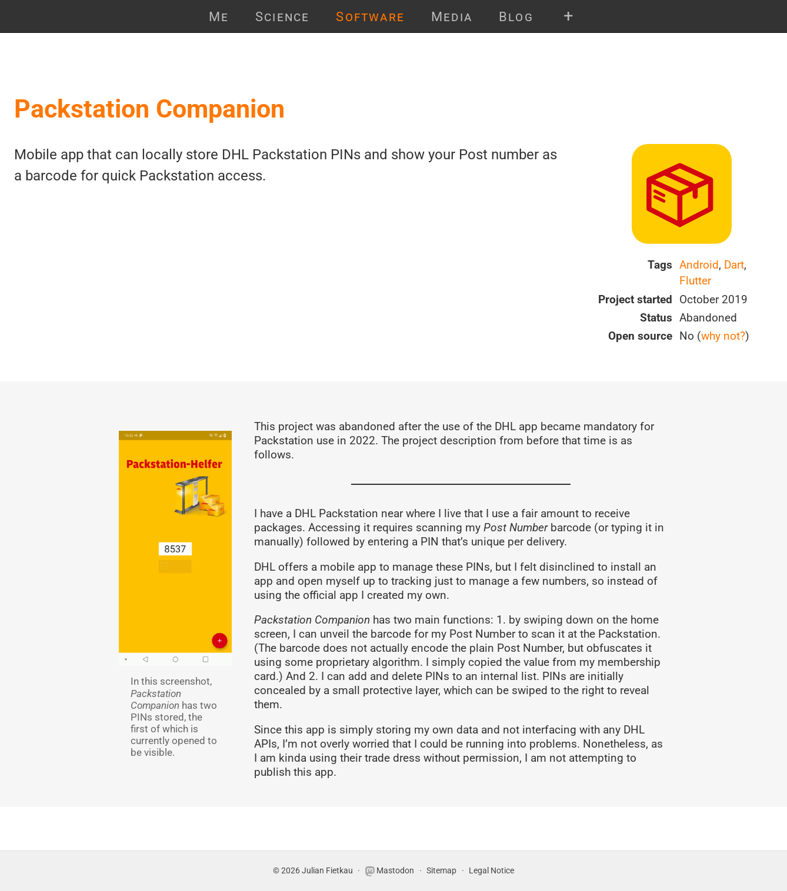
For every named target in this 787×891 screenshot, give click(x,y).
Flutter (695, 280)
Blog (516, 16)
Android (699, 265)
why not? (723, 336)
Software (370, 16)
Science (282, 16)
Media (451, 16)
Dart (734, 265)
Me (219, 16)
